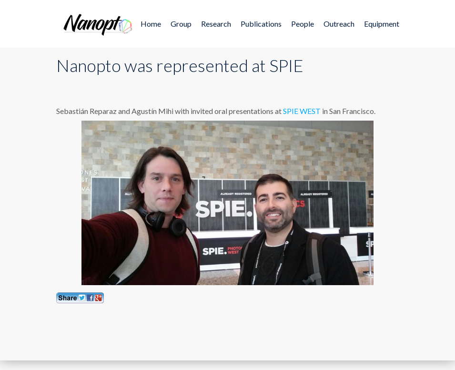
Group (181, 23)
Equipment (381, 23)
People (302, 23)
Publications (261, 23)
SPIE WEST (302, 110)
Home (151, 23)
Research (216, 23)
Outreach (339, 23)
